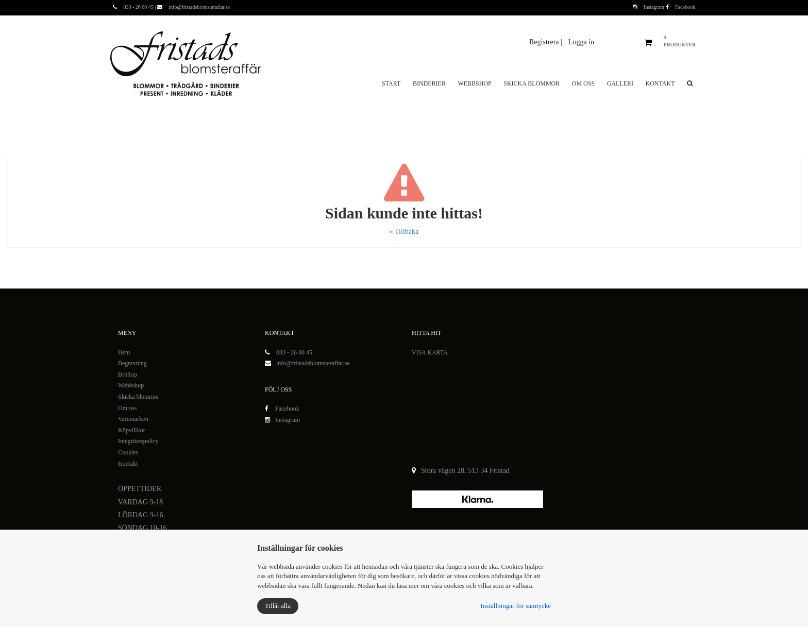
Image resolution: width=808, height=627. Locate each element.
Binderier (429, 83)
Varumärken (133, 418)
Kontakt (660, 83)
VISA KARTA (430, 352)
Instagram (649, 7)
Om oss (583, 83)
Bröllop (127, 374)
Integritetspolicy (138, 441)
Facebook (680, 7)
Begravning (132, 363)
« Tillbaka (404, 231)
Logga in (581, 42)
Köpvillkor (131, 430)
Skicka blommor (531, 83)
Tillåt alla (278, 605)
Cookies (128, 452)
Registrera (545, 42)
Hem (124, 352)
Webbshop (474, 83)
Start (391, 83)
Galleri (620, 83)
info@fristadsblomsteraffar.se (312, 363)
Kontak (127, 463)
